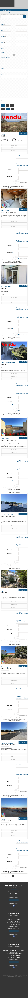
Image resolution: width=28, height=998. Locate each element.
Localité (2, 48)
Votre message (9, 176)
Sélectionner (14, 147)
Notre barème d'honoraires (8, 975)
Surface (3, 36)
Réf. (1, 74)
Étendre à (2, 52)
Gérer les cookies (11, 976)
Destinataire (9, 172)
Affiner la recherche (22, 3)
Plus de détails (14, 145)
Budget (2, 24)
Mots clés (2, 68)
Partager (13, 150)
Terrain (3, 42)
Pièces (2, 30)
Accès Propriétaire (18, 976)
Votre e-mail (9, 169)
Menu (25, 3)
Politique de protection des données (20, 975)
